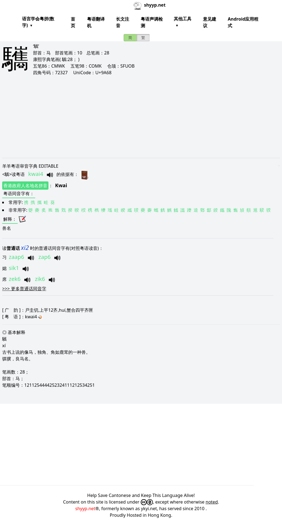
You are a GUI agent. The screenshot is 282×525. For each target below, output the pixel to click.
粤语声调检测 (152, 22)
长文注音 (122, 22)
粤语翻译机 (96, 22)
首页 (73, 22)
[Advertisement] (141, 116)
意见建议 (209, 22)
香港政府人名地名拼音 (25, 186)
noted (212, 502)
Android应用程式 (243, 22)
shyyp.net (85, 508)
